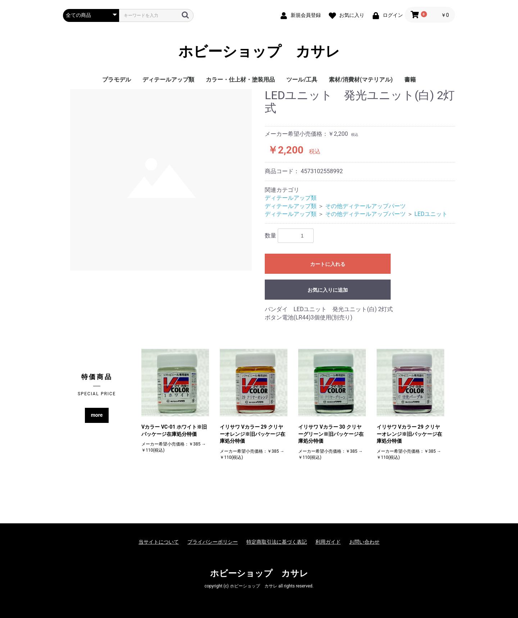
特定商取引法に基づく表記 (276, 542)
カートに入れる (327, 264)
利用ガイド (328, 542)
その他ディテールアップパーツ (365, 206)
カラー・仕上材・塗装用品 (240, 79)
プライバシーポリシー (212, 542)
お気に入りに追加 (328, 290)
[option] (161, 180)
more (97, 415)
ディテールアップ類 (168, 79)
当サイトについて (158, 542)
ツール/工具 (301, 79)
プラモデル (116, 79)
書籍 (410, 79)
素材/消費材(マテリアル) (360, 79)
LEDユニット (430, 214)
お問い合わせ (364, 542)
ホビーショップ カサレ (259, 52)
